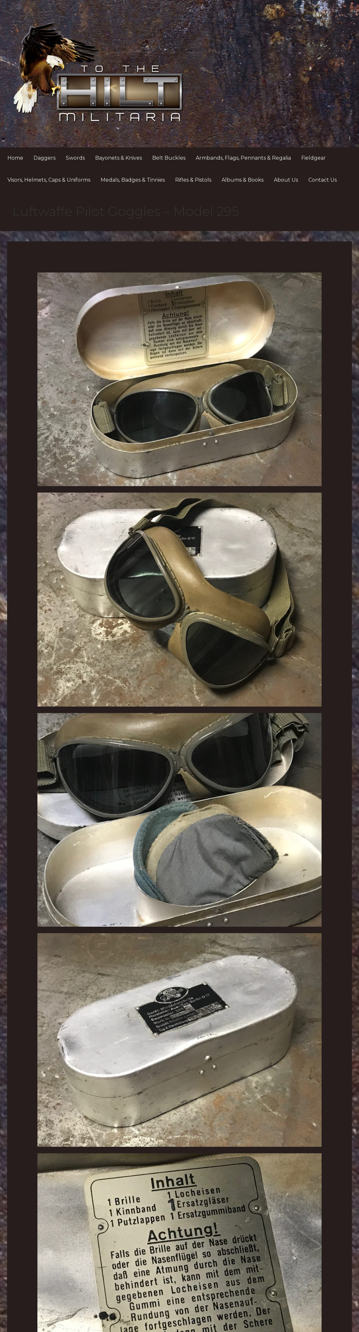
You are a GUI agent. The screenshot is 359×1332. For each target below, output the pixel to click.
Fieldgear (313, 158)
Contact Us (322, 180)
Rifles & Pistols (193, 180)
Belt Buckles (168, 158)
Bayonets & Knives (118, 158)
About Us (286, 180)
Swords (75, 158)
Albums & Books (243, 180)
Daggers (44, 158)
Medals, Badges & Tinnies (133, 180)
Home (15, 158)
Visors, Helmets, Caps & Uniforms (48, 180)
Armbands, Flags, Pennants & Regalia (243, 158)
